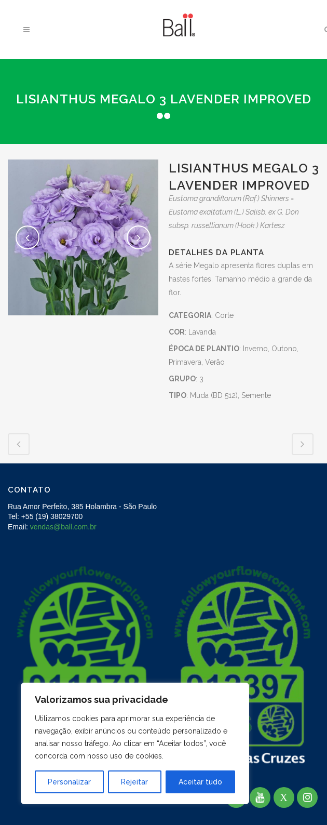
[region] (135, 743)
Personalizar (69, 782)
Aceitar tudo (200, 782)
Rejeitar (134, 782)
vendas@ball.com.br (63, 527)
